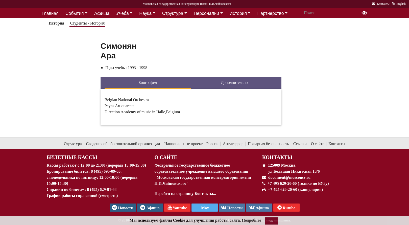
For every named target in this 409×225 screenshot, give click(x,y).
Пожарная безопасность (268, 144)
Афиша (259, 207)
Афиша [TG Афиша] (150, 207)
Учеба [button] (122, 13)
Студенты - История (87, 23)
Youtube (177, 207)
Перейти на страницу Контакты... (185, 193)
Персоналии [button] (206, 13)
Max (204, 208)
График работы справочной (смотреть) (82, 195)
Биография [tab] (147, 82)
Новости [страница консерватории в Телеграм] (122, 207)
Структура (73, 144)
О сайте (317, 144)
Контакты (336, 144)
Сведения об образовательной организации (123, 144)
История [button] (238, 13)
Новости (232, 207)
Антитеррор (233, 144)
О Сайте (165, 157)
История (56, 23)
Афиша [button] (101, 13)
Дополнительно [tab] (234, 82)
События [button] (74, 13)
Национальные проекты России (191, 144)
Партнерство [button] (270, 13)
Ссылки (300, 144)
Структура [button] (172, 13)
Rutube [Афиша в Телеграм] (286, 207)
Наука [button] (145, 13)
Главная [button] (50, 13)
